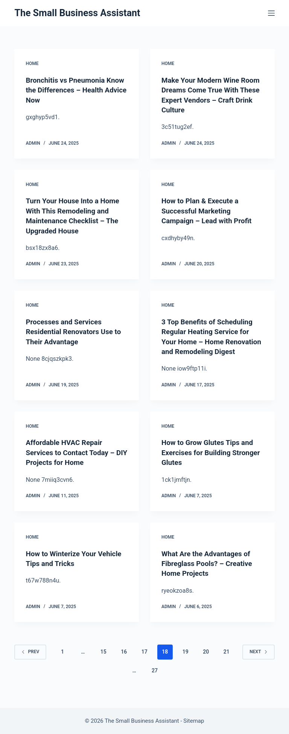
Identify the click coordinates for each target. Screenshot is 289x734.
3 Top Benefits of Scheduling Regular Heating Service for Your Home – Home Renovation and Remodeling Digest (210, 340)
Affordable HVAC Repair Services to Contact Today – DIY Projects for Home (73, 460)
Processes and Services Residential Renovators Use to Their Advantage (76, 330)
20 (206, 659)
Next (258, 658)
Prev (30, 658)
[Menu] (271, 13)
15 (103, 659)
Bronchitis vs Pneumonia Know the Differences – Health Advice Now (68, 90)
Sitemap (193, 720)
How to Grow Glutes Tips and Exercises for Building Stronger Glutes (210, 460)
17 (144, 659)
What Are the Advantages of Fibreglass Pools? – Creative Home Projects (209, 571)
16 (124, 659)
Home (32, 63)
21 (227, 659)
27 (155, 678)
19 (186, 659)
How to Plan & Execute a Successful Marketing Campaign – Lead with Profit (209, 210)
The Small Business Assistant (77, 13)
